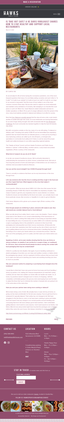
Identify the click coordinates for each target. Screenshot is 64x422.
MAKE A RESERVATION (32, 2)
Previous (9, 319)
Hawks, (36, 394)
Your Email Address (23, 374)
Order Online (31, 7)
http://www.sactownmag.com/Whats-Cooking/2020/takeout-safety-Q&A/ (28, 313)
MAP (27, 356)
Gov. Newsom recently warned (21, 117)
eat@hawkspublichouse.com (13, 337)
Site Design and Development (38, 416)
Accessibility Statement (24, 416)
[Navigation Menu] (58, 13)
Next (56, 319)
